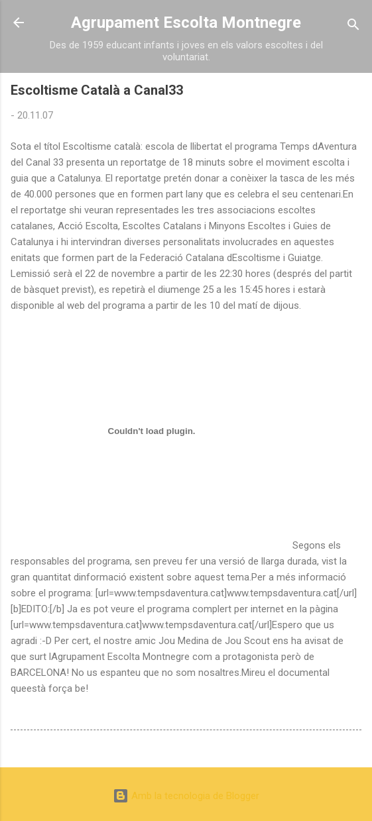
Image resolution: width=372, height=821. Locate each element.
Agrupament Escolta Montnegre (186, 22)
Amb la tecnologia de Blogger (186, 796)
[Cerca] (353, 27)
